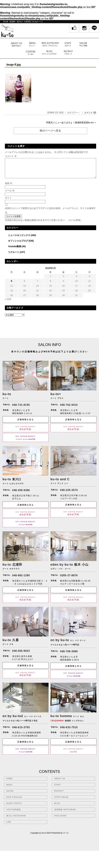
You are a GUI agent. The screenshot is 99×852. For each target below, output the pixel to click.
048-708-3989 (69, 655)
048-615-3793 (21, 731)
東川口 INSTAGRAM (16, 819)
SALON (10, 795)
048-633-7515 (69, 731)
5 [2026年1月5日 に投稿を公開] (11, 284)
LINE (8, 826)
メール (9, 194)
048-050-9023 (21, 654)
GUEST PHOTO (14, 807)
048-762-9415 (69, 408)
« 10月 (8, 303)
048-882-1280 (21, 579)
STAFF (57, 788)
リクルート (13, 256)
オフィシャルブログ (18, 244)
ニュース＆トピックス (19, 239)
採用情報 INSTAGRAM (65, 813)
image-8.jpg (13, 64)
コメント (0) (90, 112)
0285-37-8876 (69, 579)
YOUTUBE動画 (13, 813)
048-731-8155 (21, 408)
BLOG (57, 807)
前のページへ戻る (50, 130)
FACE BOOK (60, 819)
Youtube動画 (14, 250)
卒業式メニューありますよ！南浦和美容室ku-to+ (70, 122)
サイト (8, 201)
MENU (9, 788)
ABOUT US (59, 782)
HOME (9, 782)
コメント (11, 156)
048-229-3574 (69, 494)
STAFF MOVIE (61, 801)
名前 (8, 187)
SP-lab (66, 837)
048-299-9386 (21, 494)
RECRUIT (59, 795)
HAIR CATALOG (14, 801)
